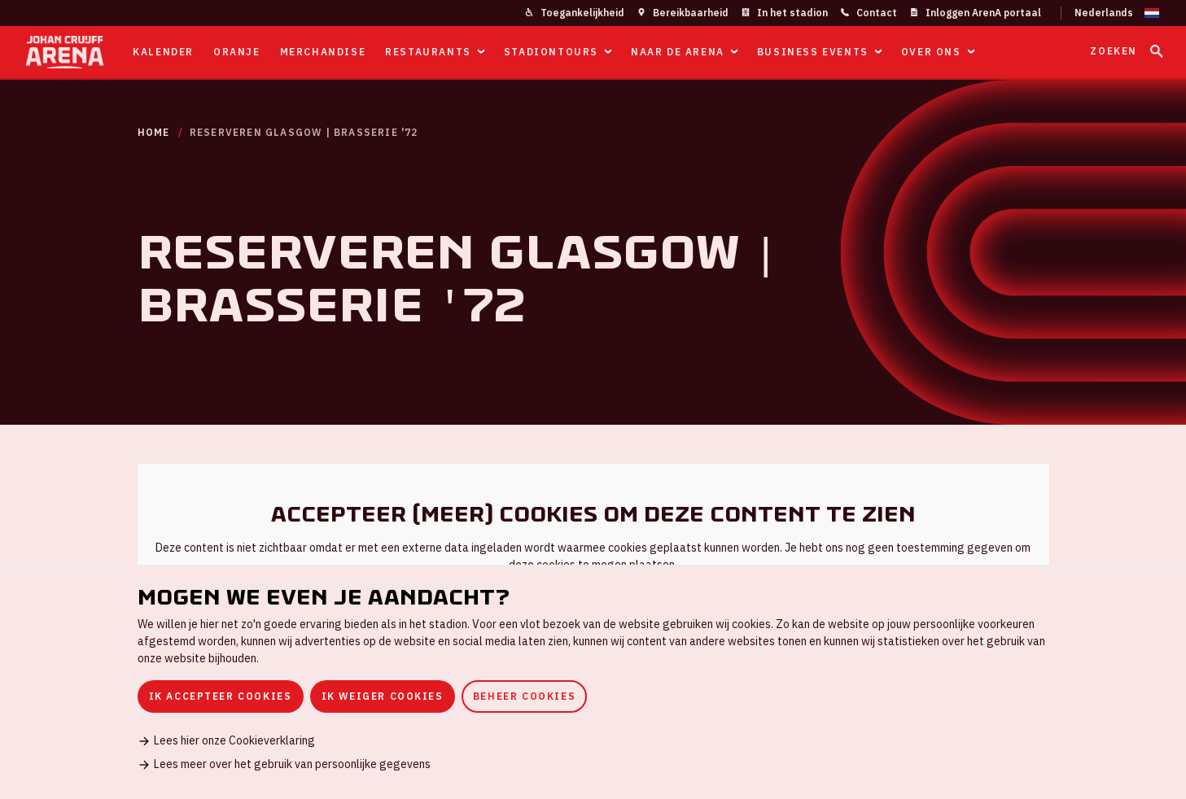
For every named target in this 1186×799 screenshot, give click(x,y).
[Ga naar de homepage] (64, 52)
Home (154, 132)
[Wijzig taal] (1110, 13)
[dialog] (593, 682)
